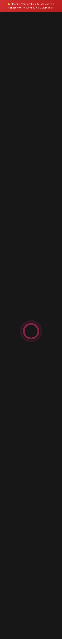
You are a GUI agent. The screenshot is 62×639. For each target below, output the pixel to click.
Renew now (15, 7)
